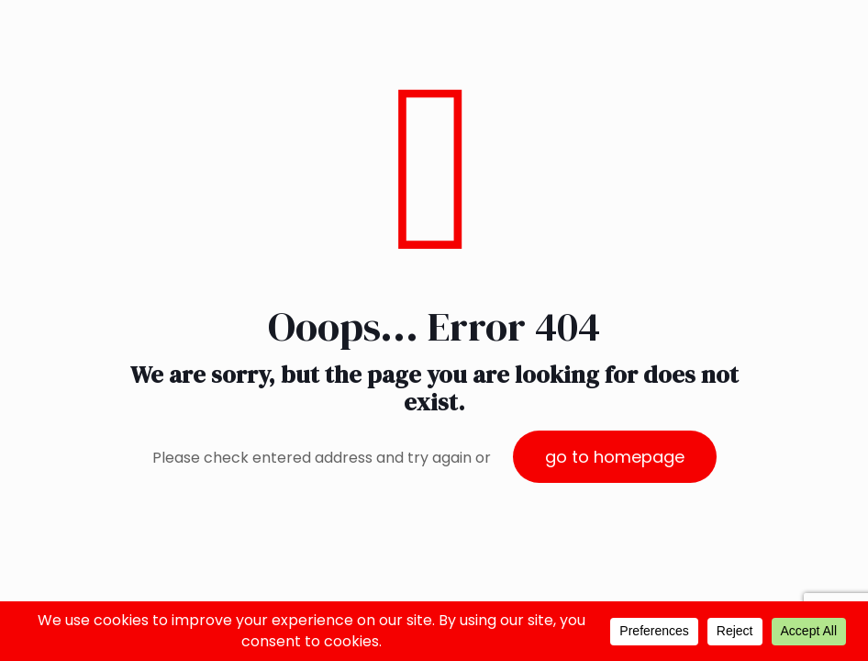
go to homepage (614, 456)
